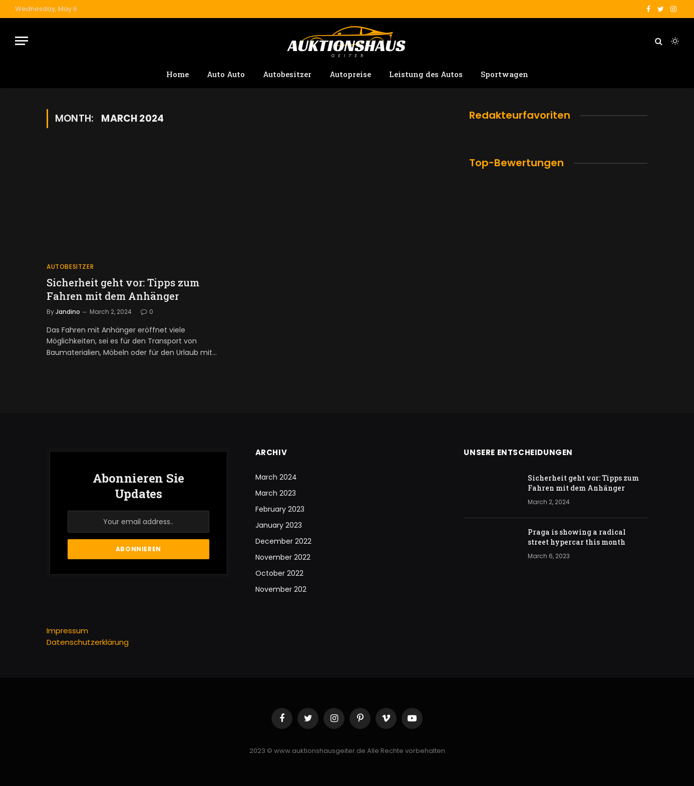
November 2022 (282, 557)
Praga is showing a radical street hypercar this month (577, 537)
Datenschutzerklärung (88, 642)
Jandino (68, 311)
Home (177, 74)
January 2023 (278, 525)
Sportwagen (504, 74)
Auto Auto (226, 74)
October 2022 (279, 573)
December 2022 (283, 541)
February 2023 (279, 509)
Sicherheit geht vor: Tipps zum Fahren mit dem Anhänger (123, 289)
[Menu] (21, 41)
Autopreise (350, 74)
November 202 (280, 589)
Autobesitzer (287, 74)
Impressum (67, 630)
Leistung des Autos (426, 74)
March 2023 (275, 493)
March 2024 (276, 477)
